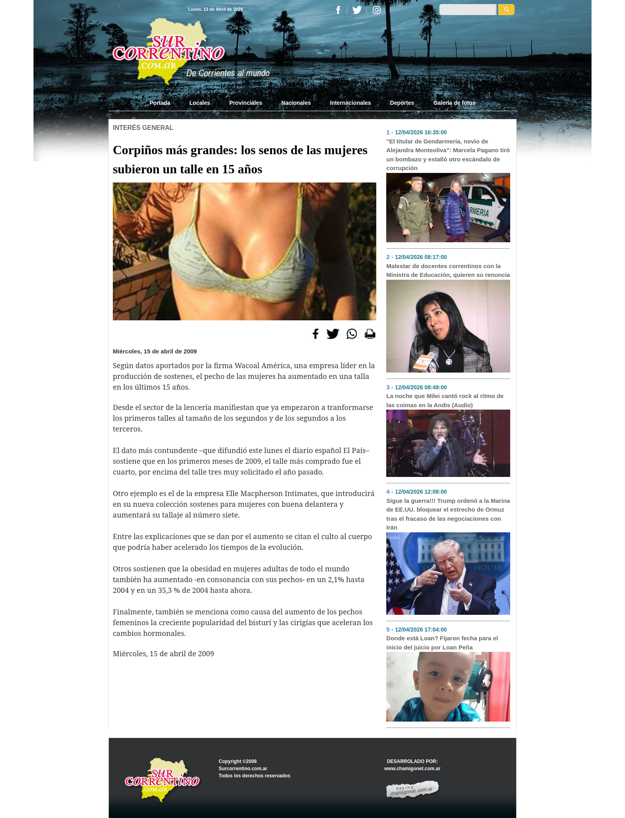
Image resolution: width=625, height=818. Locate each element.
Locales (199, 103)
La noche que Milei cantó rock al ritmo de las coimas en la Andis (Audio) (444, 400)
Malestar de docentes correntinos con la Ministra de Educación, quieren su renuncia (448, 271)
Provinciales (245, 103)
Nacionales (296, 103)
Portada (164, 102)
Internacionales (350, 103)
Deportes (402, 103)
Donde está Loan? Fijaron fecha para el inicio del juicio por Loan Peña (442, 643)
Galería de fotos (454, 103)
